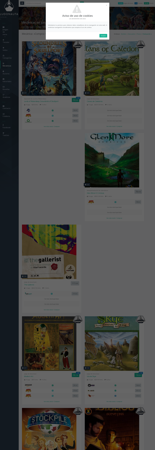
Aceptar (103, 36)
